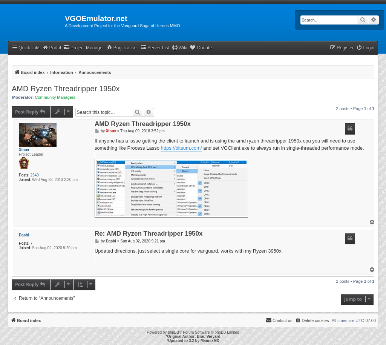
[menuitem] (365, 48)
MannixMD (210, 341)
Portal (51, 48)
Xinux (24, 150)
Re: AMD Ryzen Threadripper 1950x (149, 234)
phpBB (173, 332)
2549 (35, 175)
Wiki (179, 48)
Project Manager (84, 48)
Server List (155, 48)
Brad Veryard (208, 336)
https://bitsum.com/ (181, 148)
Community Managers (55, 97)
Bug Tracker (122, 48)
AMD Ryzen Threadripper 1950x (65, 88)
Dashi (24, 235)
